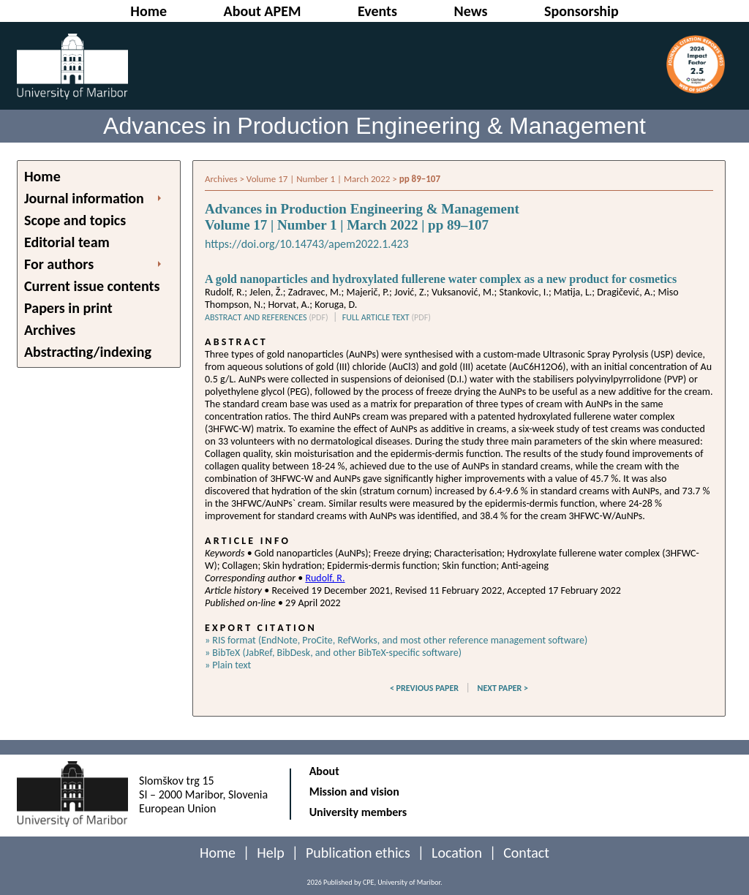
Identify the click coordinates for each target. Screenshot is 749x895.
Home (42, 176)
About (324, 771)
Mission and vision (354, 791)
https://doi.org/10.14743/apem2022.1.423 (307, 244)
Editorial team (67, 242)
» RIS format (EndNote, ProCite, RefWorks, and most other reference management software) (396, 640)
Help (271, 852)
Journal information (84, 198)
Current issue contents (91, 286)
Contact (526, 852)
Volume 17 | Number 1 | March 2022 (318, 178)
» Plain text (228, 665)
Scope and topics (75, 220)
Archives (49, 330)
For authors (59, 264)
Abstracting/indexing (87, 351)
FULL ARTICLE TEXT (386, 317)
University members (358, 812)
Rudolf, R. (325, 578)
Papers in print (68, 308)
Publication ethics (358, 852)
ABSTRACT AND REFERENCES (266, 317)
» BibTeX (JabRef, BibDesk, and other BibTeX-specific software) (333, 652)
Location (457, 852)
